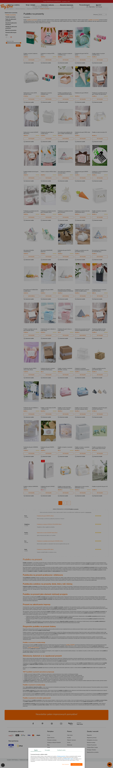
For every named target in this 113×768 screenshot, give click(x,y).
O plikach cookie (61, 750)
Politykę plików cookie (68, 758)
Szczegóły (47, 750)
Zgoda (36, 750)
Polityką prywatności (61, 756)
